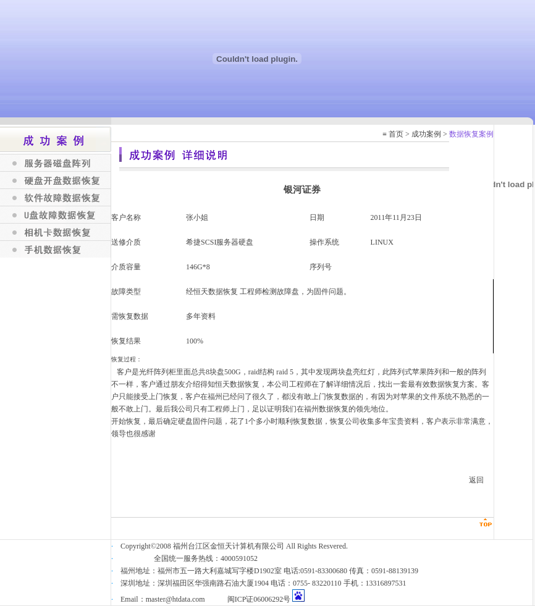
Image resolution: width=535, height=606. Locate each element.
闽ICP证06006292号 (259, 599)
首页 (396, 134)
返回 (476, 480)
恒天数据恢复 (215, 291)
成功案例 (426, 134)
